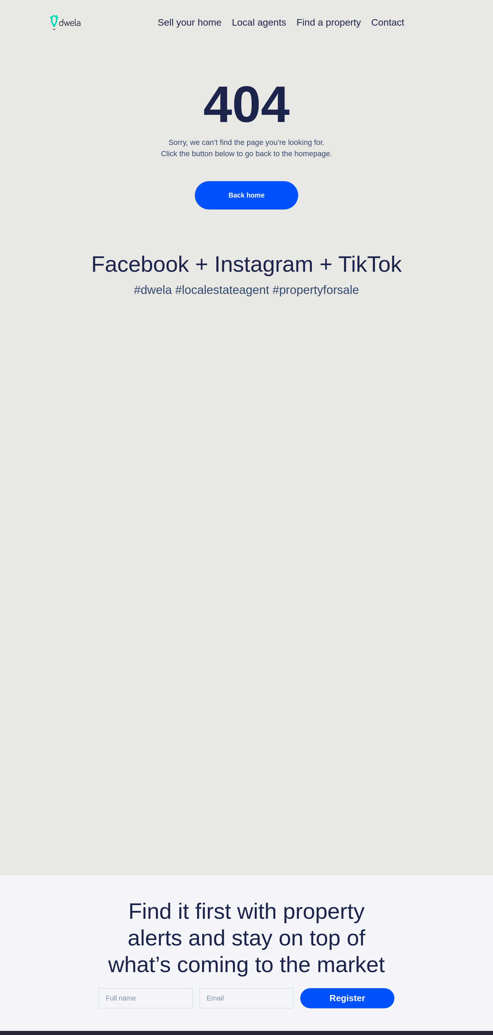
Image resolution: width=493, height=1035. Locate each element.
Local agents (259, 22)
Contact (387, 22)
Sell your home (189, 22)
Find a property (328, 22)
